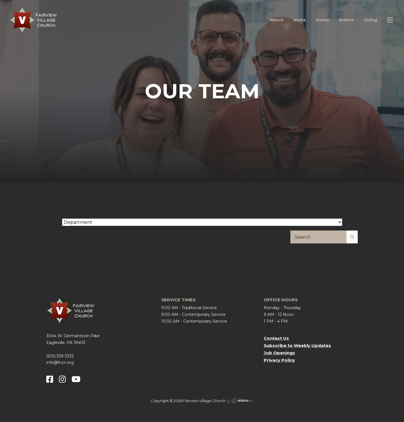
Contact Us (276, 338)
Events (346, 19)
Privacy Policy (279, 360)
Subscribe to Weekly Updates (297, 345)
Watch (277, 19)
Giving (370, 19)
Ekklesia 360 (242, 400)
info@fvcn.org (60, 362)
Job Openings (279, 352)
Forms (322, 19)
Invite (300, 19)
